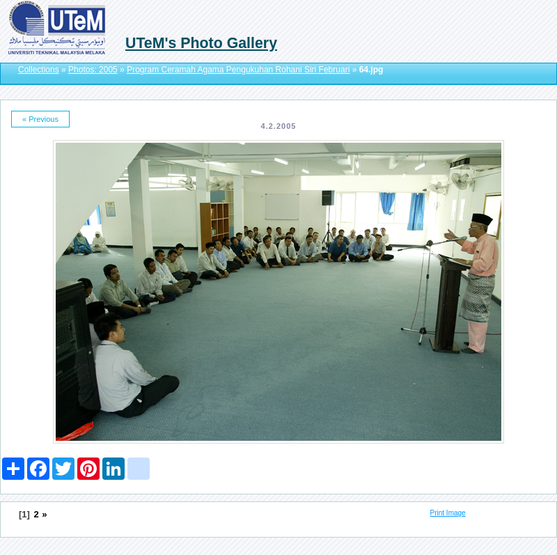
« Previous (40, 119)
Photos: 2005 (93, 70)
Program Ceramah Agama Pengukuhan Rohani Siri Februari (238, 70)
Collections (38, 70)
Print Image (448, 513)
